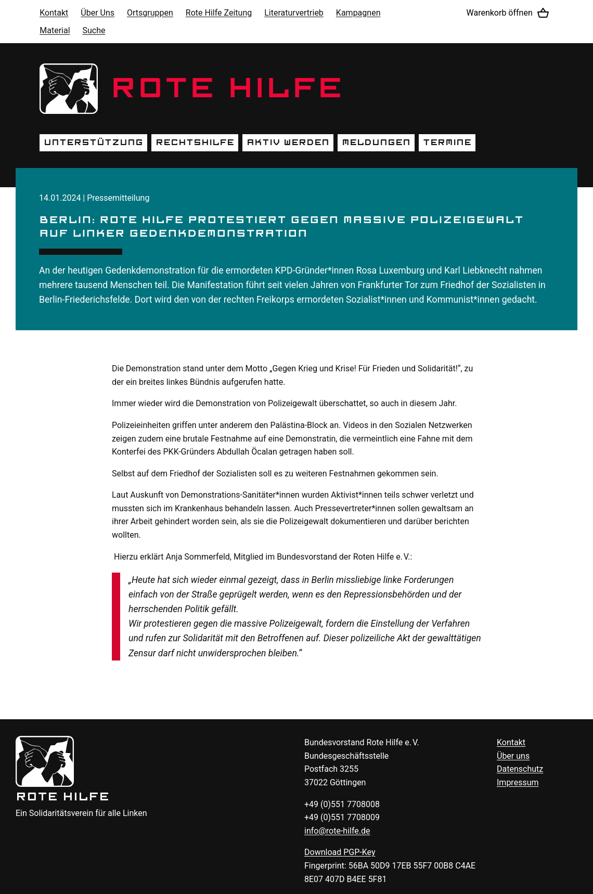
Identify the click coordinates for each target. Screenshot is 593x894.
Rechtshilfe (195, 142)
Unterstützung (93, 142)
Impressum (518, 782)
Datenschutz (520, 769)
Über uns (513, 756)
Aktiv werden (288, 142)
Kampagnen (358, 13)
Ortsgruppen (150, 13)
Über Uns (97, 13)
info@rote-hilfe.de (337, 831)
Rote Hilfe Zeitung (219, 13)
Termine (447, 142)
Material (55, 30)
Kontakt (54, 13)
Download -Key (340, 852)
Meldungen (376, 142)
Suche (94, 30)
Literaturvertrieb (294, 13)
